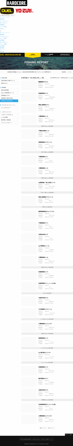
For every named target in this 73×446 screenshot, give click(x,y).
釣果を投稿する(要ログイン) (8, 80)
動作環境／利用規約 (6, 120)
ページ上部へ (69, 434)
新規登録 (64, 72)
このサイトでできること (7, 114)
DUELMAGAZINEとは (65, 55)
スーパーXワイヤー (5, 107)
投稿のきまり (4, 83)
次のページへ (51, 428)
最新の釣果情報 (5, 90)
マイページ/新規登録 (49, 55)
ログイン (70, 72)
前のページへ (43, 428)
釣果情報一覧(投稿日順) (7, 100)
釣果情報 (33, 55)
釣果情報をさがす (5, 95)
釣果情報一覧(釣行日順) (7, 98)
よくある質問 (4, 117)
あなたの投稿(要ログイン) (7, 92)
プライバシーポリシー (6, 122)
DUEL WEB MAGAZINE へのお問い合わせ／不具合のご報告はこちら (37, 439)
